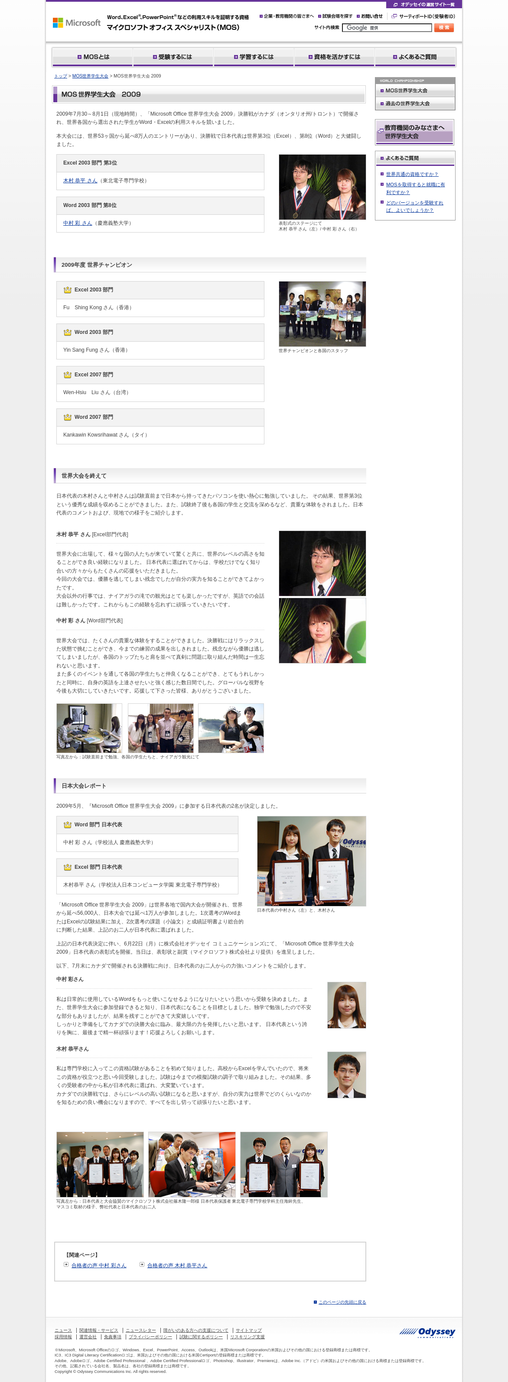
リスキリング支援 (247, 1336)
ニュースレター (141, 1330)
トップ (60, 76)
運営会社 (88, 1336)
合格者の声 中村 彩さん (99, 1265)
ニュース (63, 1330)
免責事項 (112, 1336)
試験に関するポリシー (201, 1336)
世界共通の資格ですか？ (412, 174)
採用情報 (63, 1336)
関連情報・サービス (98, 1330)
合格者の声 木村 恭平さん (177, 1265)
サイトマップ (249, 1330)
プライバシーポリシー (150, 1336)
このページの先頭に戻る (342, 1302)
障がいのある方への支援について (195, 1330)
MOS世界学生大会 (90, 76)
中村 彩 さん (77, 223)
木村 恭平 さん (80, 181)
